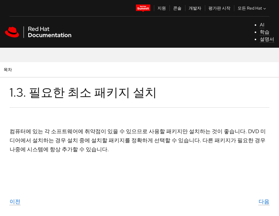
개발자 (195, 8)
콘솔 (177, 8)
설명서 (267, 39)
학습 (264, 32)
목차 (8, 69)
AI (262, 25)
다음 (264, 201)
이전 (15, 201)
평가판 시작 (219, 8)
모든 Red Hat (252, 8)
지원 (162, 8)
